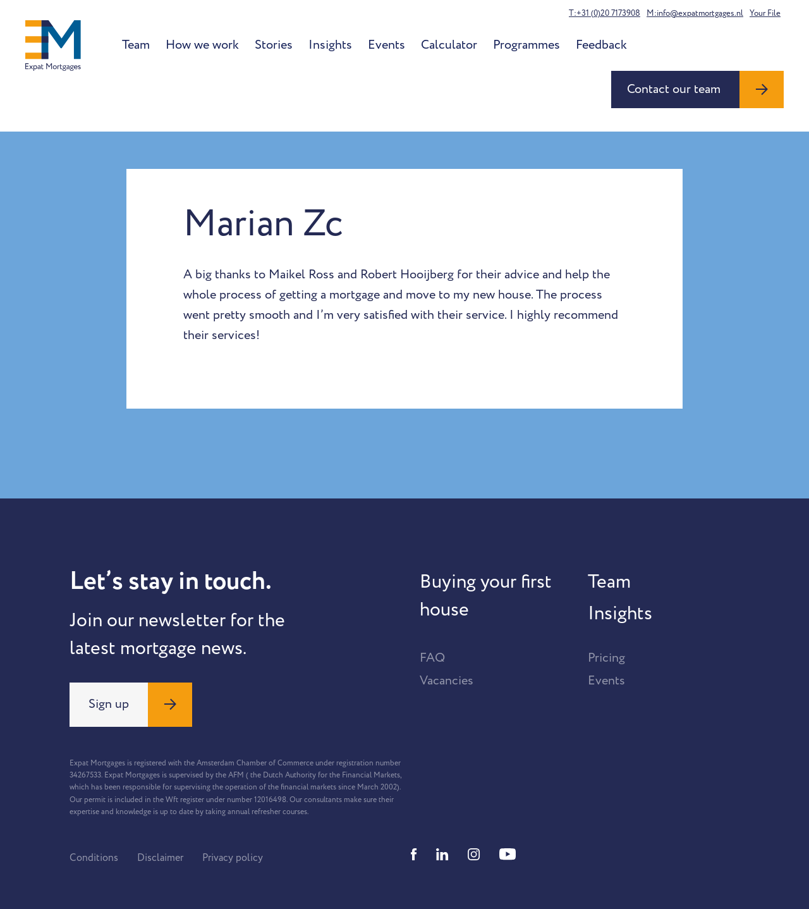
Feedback (601, 45)
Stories (274, 45)
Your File (765, 13)
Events (386, 45)
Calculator (449, 45)
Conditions (94, 858)
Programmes (526, 45)
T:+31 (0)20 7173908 (604, 13)
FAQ (432, 658)
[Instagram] (474, 854)
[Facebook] (414, 854)
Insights (330, 45)
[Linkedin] (442, 854)
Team (136, 45)
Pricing (606, 658)
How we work (202, 45)
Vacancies (446, 680)
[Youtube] (507, 854)
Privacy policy (232, 858)
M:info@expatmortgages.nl (695, 13)
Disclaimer (160, 858)
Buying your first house (486, 596)
